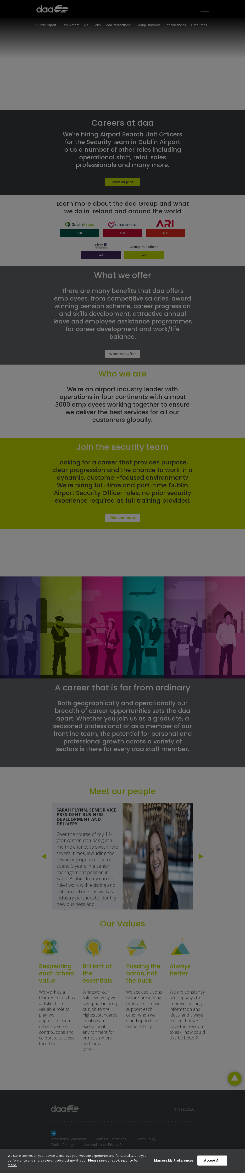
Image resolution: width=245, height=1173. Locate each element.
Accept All (212, 1160)
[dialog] (122, 1161)
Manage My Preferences (173, 1160)
